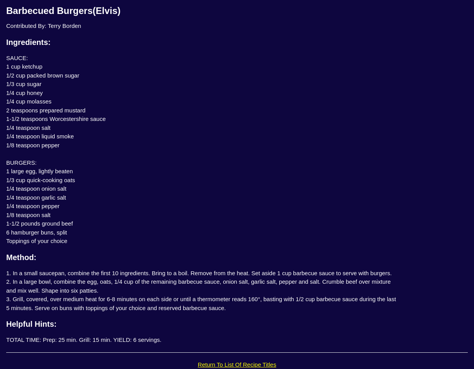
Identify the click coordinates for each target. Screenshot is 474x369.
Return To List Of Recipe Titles (237, 364)
